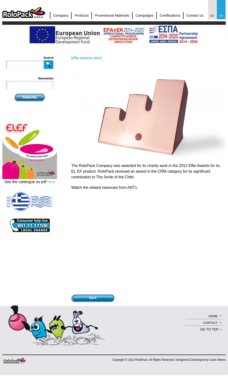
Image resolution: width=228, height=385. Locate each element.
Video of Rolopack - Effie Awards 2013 (147, 241)
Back (92, 298)
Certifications (170, 15)
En (221, 15)
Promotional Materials (112, 15)
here (51, 182)
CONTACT (210, 323)
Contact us (195, 15)
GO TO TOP (209, 329)
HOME (213, 316)
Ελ (212, 15)
